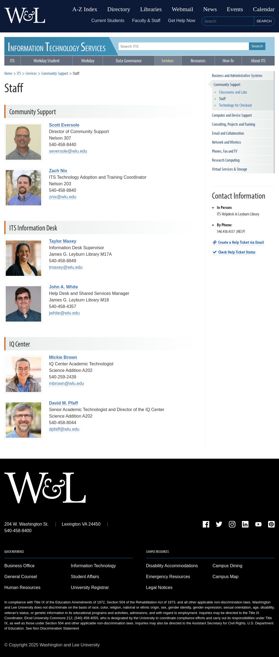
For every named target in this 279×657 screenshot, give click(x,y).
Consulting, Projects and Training (233, 124)
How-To (228, 60)
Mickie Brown (63, 357)
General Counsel (20, 576)
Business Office (19, 565)
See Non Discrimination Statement (52, 628)
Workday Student (47, 60)
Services (168, 60)
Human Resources (22, 587)
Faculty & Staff (146, 20)
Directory (118, 9)
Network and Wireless (226, 142)
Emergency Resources (168, 576)
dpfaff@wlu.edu (64, 429)
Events (235, 9)
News (210, 9)
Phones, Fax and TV (224, 151)
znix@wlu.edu (62, 197)
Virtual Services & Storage (229, 169)
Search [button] (264, 21)
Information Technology (93, 565)
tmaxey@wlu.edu (66, 267)
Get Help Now (181, 20)
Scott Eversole (64, 125)
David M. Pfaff (63, 403)
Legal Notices (159, 587)
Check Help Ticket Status (234, 252)
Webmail (182, 9)
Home (8, 73)
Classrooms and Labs (233, 92)
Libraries (151, 9)
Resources (198, 60)
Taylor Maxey (62, 241)
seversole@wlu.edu (68, 151)
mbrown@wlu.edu (66, 383)
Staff (222, 98)
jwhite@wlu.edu (64, 313)
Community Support (54, 73)
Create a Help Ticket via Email (238, 242)
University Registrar (90, 587)
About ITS (258, 60)
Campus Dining (227, 565)
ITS (57, 46)
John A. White (63, 287)
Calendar (264, 9)
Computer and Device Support (232, 115)
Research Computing (225, 160)
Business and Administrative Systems (237, 75)
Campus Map (225, 576)
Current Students (107, 20)
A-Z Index (84, 9)
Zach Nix (58, 170)
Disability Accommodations (172, 565)
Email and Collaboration (228, 133)
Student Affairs (85, 576)
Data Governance (129, 60)
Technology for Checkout (235, 105)
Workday (87, 60)
